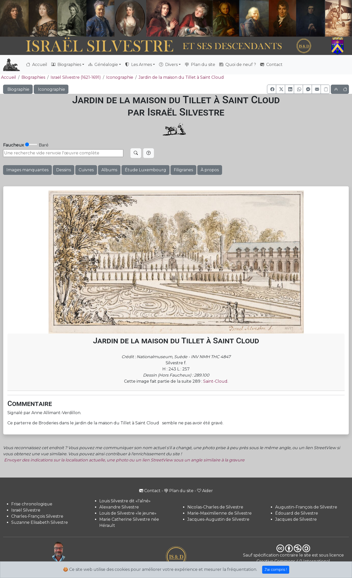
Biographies (33, 77)
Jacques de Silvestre (296, 519)
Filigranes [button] (183, 169)
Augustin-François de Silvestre (306, 507)
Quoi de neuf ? (237, 64)
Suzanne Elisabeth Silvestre (39, 522)
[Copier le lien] (325, 89)
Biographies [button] (66, 64)
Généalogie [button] (103, 64)
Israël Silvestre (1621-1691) (76, 77)
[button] (271, 89)
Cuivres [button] (86, 169)
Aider (205, 490)
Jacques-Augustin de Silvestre (218, 519)
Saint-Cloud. (215, 381)
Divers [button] (168, 64)
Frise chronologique (31, 504)
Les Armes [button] (138, 64)
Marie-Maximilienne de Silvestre (219, 513)
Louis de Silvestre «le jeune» (127, 513)
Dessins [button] (63, 169)
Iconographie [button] (51, 89)
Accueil (36, 64)
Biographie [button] (17, 89)
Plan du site (200, 64)
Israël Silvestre (25, 510)
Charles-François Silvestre (37, 516)
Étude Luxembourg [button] (145, 169)
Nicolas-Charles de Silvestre (215, 507)
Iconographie (119, 77)
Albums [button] (109, 169)
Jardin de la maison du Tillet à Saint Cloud (181, 77)
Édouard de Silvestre (296, 513)
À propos (210, 169)
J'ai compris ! (275, 569)
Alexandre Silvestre (119, 507)
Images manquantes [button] (27, 169)
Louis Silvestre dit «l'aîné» (125, 500)
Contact (271, 64)
